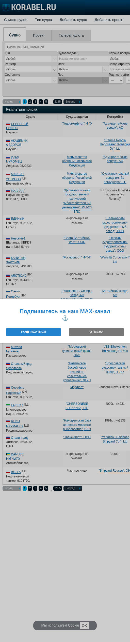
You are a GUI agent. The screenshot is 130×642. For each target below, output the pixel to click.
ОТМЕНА (96, 332)
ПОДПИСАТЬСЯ (33, 332)
